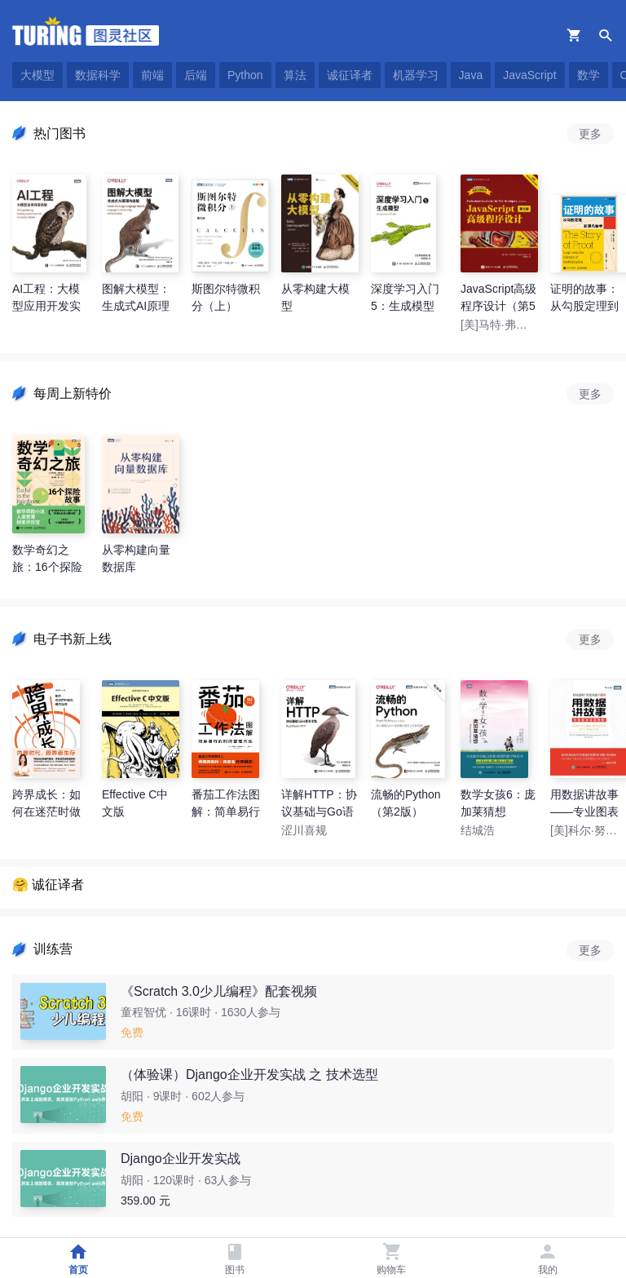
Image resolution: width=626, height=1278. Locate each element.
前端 (152, 75)
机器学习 (416, 75)
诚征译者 (350, 75)
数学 (588, 75)
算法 (295, 75)
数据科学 (98, 75)
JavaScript (529, 75)
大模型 (37, 75)
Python (245, 75)
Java (471, 75)
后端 (195, 75)
